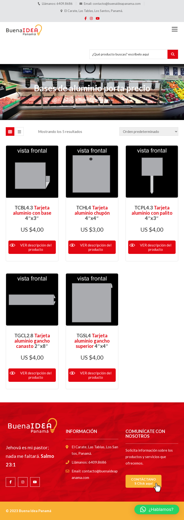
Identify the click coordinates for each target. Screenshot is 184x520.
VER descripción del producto (36, 247)
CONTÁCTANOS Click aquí (143, 481)
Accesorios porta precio (96, 100)
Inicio (67, 100)
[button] (156, 509)
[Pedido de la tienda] (148, 131)
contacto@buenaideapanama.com (117, 3)
